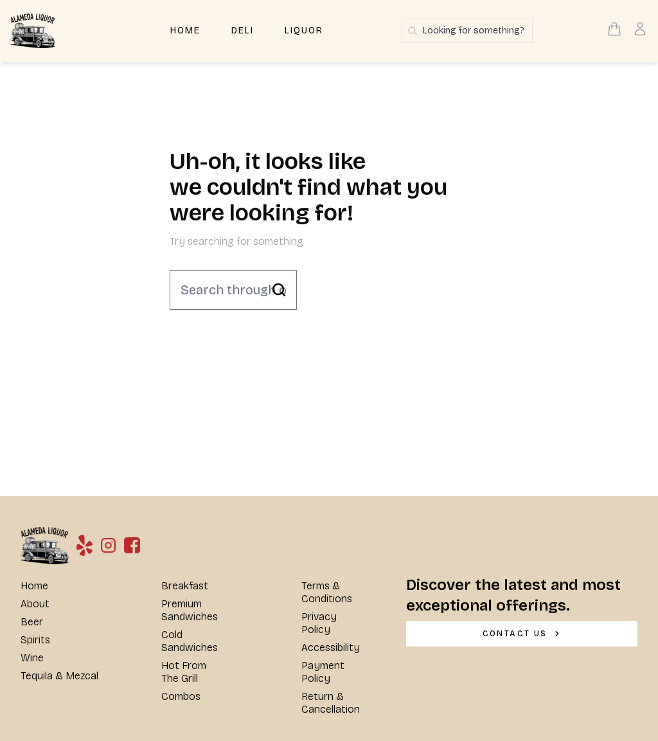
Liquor (304, 30)
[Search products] (467, 31)
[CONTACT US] (521, 634)
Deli (242, 30)
